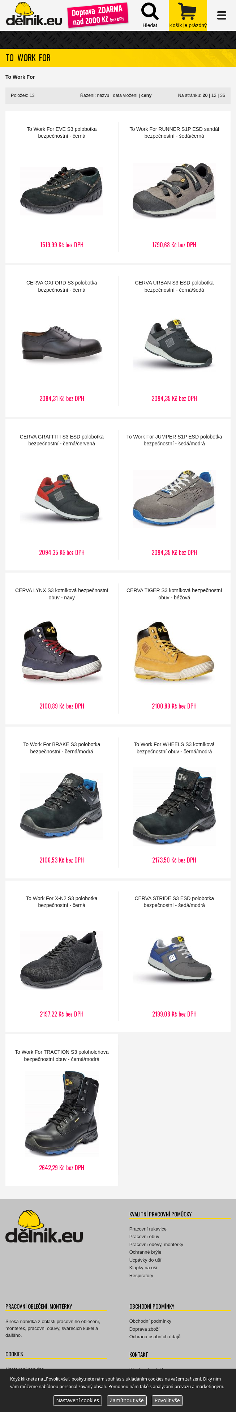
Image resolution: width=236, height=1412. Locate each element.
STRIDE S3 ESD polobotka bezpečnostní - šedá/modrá (174, 956)
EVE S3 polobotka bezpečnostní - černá (61, 187)
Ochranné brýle (145, 1252)
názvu (103, 95)
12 (213, 95)
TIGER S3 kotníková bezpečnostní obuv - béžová (174, 648)
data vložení (125, 95)
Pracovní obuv (144, 1236)
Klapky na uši (143, 1267)
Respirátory (141, 1275)
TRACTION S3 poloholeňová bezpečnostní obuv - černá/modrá (61, 1110)
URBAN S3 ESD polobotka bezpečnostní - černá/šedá (174, 341)
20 (204, 95)
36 (222, 95)
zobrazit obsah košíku (188, 15)
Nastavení (77, 1400)
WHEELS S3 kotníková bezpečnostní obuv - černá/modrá (174, 802)
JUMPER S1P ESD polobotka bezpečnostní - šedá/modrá (174, 495)
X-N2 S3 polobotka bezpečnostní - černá (61, 956)
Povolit (167, 1400)
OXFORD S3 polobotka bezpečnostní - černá (61, 341)
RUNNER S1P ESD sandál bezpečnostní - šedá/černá (174, 187)
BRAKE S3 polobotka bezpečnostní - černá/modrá (61, 802)
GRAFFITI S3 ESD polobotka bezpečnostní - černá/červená (61, 495)
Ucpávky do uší (145, 1260)
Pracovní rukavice (148, 1229)
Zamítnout (127, 1400)
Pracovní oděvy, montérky (156, 1244)
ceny (146, 95)
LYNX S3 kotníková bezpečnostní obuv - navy (61, 648)
